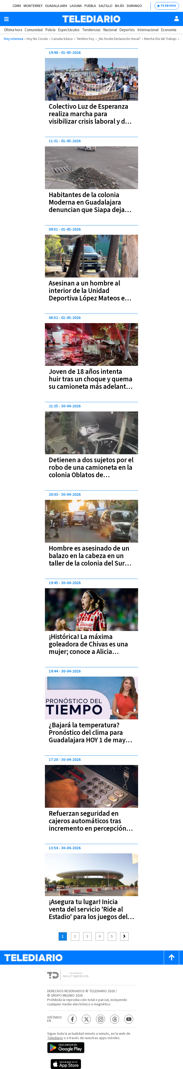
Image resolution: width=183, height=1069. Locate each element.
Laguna (76, 6)
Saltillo (105, 6)
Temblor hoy (85, 39)
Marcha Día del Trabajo (160, 39)
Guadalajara (56, 6)
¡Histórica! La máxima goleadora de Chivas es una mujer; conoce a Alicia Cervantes (88, 648)
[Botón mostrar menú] (6, 19)
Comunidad (34, 30)
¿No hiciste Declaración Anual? (119, 39)
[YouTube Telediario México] (128, 1019)
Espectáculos (69, 30)
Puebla (90, 6)
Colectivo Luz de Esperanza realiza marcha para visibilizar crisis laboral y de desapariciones (89, 118)
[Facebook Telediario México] (72, 1019)
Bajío (119, 6)
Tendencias (91, 30)
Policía (50, 30)
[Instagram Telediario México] (100, 1019)
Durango (134, 6)
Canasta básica (62, 39)
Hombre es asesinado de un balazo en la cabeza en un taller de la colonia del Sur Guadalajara (89, 559)
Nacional (110, 30)
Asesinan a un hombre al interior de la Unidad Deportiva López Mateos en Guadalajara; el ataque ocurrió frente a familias (89, 298)
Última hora (13, 30)
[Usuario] (176, 18)
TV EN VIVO (168, 6)
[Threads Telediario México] (114, 1019)
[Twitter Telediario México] (86, 1019)
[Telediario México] (91, 19)
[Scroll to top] (171, 957)
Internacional (147, 30)
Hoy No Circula (37, 39)
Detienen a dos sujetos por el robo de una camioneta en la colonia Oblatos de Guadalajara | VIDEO (91, 471)
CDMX (17, 6)
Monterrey (33, 6)
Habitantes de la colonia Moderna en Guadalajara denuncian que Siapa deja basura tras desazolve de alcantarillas (87, 210)
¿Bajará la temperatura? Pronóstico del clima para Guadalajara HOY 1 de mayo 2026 (89, 736)
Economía (168, 30)
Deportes (127, 30)
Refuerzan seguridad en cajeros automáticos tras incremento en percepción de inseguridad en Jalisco (87, 825)
